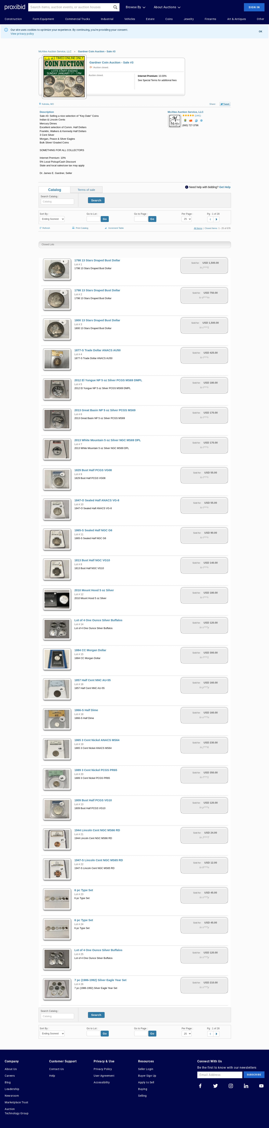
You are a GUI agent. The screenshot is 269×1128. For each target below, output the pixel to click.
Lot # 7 (78, 444)
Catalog (54, 190)
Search (96, 200)
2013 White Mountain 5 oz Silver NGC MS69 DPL (107, 440)
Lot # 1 (78, 264)
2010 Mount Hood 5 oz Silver (94, 590)
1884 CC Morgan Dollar (90, 650)
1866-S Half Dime (86, 710)
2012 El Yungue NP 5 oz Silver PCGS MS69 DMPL (108, 380)
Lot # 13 (78, 804)
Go (105, 219)
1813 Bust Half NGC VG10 (92, 560)
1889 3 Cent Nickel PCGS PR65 (95, 770)
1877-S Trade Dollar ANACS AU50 (97, 350)
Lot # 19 (78, 744)
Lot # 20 (78, 774)
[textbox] (57, 202)
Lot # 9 (78, 474)
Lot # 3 (78, 324)
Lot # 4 (78, 354)
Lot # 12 (78, 594)
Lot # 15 (78, 654)
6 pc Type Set (83, 890)
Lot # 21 (78, 834)
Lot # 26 (78, 984)
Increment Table (114, 228)
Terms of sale (86, 189)
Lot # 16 (78, 684)
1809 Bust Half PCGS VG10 (93, 800)
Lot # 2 (78, 294)
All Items (198, 228)
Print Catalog (79, 226)
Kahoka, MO (46, 104)
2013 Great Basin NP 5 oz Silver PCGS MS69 (105, 410)
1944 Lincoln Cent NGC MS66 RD (97, 830)
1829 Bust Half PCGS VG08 (93, 470)
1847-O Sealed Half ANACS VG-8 (96, 500)
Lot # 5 (78, 384)
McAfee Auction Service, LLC (55, 51)
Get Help (225, 187)
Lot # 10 (78, 504)
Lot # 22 (78, 864)
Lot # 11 (78, 534)
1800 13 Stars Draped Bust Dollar (97, 320)
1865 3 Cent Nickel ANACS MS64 (97, 740)
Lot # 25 (78, 954)
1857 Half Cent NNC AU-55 (92, 680)
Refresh (44, 226)
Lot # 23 (78, 894)
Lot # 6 (78, 414)
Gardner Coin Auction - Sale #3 (96, 51)
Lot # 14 (78, 624)
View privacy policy (22, 33)
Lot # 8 (78, 564)
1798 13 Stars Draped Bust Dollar (97, 260)
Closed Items (211, 228)
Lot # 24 (78, 924)
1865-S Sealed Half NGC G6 (93, 530)
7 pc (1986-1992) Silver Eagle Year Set (100, 980)
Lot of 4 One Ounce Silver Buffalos (98, 620)
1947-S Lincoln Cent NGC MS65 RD (98, 860)
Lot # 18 (78, 714)
